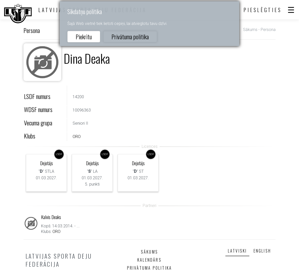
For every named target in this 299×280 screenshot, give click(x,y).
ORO (77, 136)
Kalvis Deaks (51, 217)
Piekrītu (84, 36)
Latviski (237, 251)
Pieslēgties (263, 10)
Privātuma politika (130, 36)
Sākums (250, 29)
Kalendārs (149, 260)
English (262, 251)
